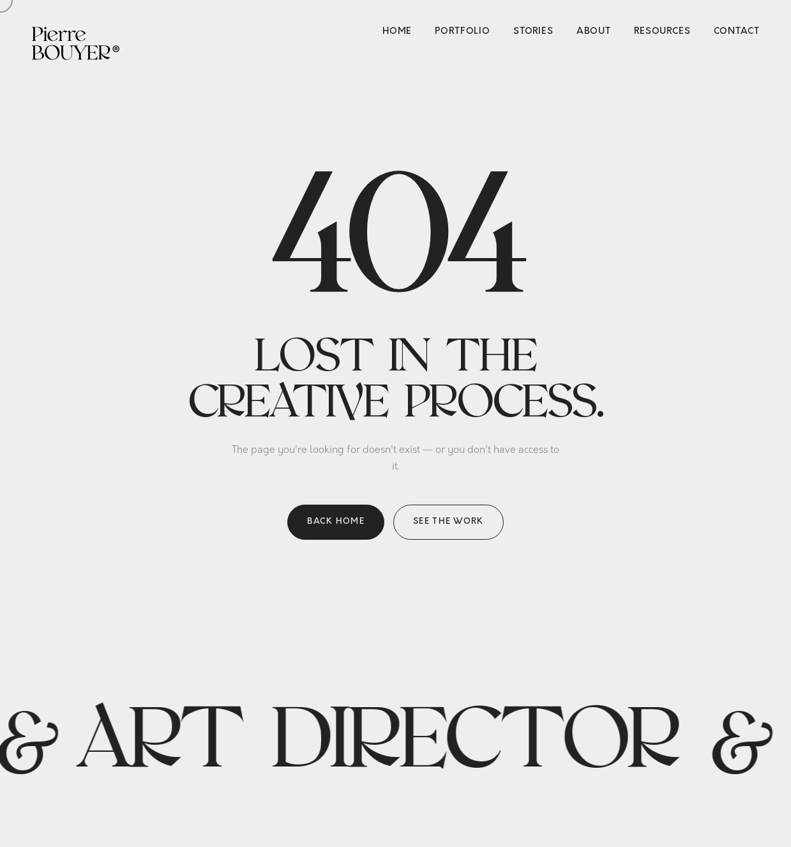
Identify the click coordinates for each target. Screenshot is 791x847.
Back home (336, 521)
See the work (448, 521)
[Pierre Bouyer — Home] (75, 42)
